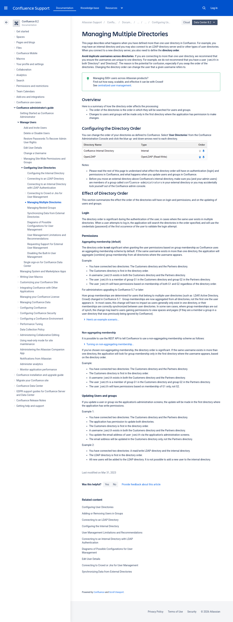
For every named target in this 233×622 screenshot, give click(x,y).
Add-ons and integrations (30, 96)
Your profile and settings (30, 64)
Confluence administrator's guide (35, 107)
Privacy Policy (155, 611)
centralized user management (114, 85)
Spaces (20, 36)
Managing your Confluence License (39, 296)
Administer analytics (31, 364)
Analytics (21, 75)
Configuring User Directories (40, 167)
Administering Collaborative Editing (39, 335)
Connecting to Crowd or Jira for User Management (110, 565)
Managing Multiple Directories (44, 202)
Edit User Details (33, 147)
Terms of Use (175, 611)
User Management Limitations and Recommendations (112, 532)
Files (19, 47)
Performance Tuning (31, 324)
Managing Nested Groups (41, 207)
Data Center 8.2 (205, 22)
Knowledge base (90, 8)
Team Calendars (25, 91)
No (114, 484)
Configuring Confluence (33, 307)
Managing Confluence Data (35, 302)
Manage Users (28, 122)
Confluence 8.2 (30, 21)
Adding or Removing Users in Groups (102, 513)
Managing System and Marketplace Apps (43, 271)
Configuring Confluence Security (38, 313)
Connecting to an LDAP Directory (45, 178)
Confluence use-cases (28, 102)
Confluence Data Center (29, 385)
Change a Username (35, 153)
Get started (22, 31)
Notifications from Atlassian (36, 358)
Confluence (99, 592)
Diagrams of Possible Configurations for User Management (40, 226)
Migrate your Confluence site (32, 380)
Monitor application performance (38, 369)
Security (191, 611)
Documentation (64, 8)
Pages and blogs (25, 42)
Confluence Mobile (26, 53)
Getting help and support (30, 405)
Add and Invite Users (35, 127)
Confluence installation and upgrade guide (40, 375)
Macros (20, 58)
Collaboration (23, 69)
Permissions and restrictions (32, 86)
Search (204, 8)
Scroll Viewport (116, 592)
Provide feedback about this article (141, 484)
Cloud (186, 22)
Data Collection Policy (32, 329)
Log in (214, 8)
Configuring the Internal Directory (45, 173)
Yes (107, 484)
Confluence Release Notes (31, 400)
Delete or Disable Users (37, 133)
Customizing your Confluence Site (39, 282)
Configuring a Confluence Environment (41, 318)
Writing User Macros (31, 276)
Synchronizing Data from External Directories (107, 571)
